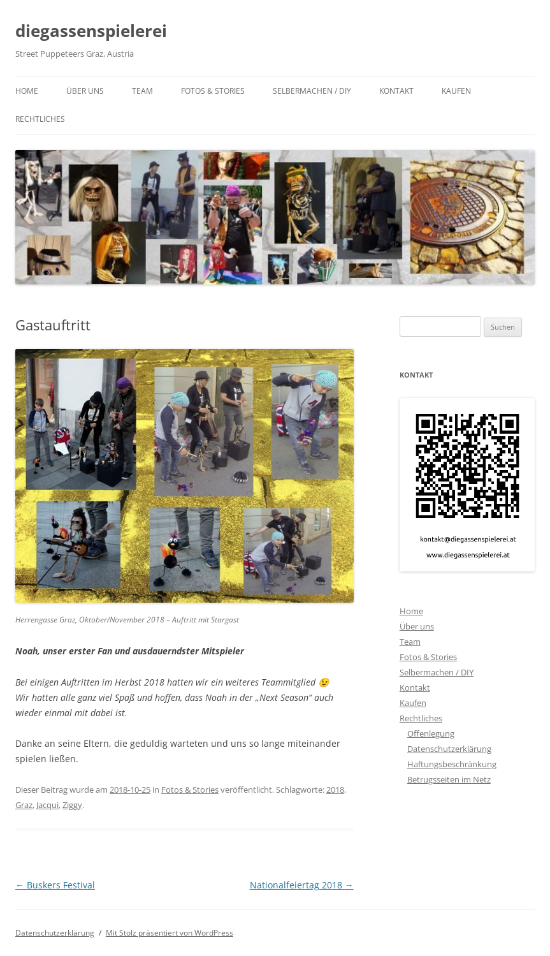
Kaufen (456, 90)
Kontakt (396, 90)
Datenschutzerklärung (449, 748)
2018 (335, 789)
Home (26, 90)
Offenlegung (430, 733)
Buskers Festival (55, 885)
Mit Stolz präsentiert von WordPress (169, 932)
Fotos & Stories (213, 90)
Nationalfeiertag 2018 (302, 885)
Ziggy (72, 805)
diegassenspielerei (91, 30)
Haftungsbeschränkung (451, 764)
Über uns (85, 90)
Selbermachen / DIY (312, 90)
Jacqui (47, 805)
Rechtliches (40, 119)
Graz (24, 805)
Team (142, 90)
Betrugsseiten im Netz (449, 779)
